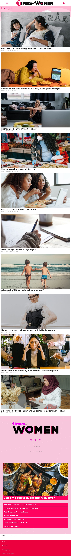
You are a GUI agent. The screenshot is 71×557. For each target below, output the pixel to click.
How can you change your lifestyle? (19, 130)
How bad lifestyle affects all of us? (18, 210)
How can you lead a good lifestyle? (19, 170)
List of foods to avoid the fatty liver (29, 499)
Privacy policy (6, 551)
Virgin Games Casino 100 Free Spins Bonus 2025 (21, 509)
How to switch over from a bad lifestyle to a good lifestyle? (31, 90)
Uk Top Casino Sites (11, 517)
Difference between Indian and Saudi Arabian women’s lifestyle (33, 412)
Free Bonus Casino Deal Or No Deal (16, 524)
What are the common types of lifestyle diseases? (26, 49)
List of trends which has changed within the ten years (28, 331)
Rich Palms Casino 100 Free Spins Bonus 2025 (20, 506)
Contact (4, 543)
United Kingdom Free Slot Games (16, 513)
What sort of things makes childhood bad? (22, 291)
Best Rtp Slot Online (11, 527)
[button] (64, 3)
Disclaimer (5, 547)
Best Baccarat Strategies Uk (14, 520)
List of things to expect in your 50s (18, 251)
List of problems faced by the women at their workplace (29, 371)
